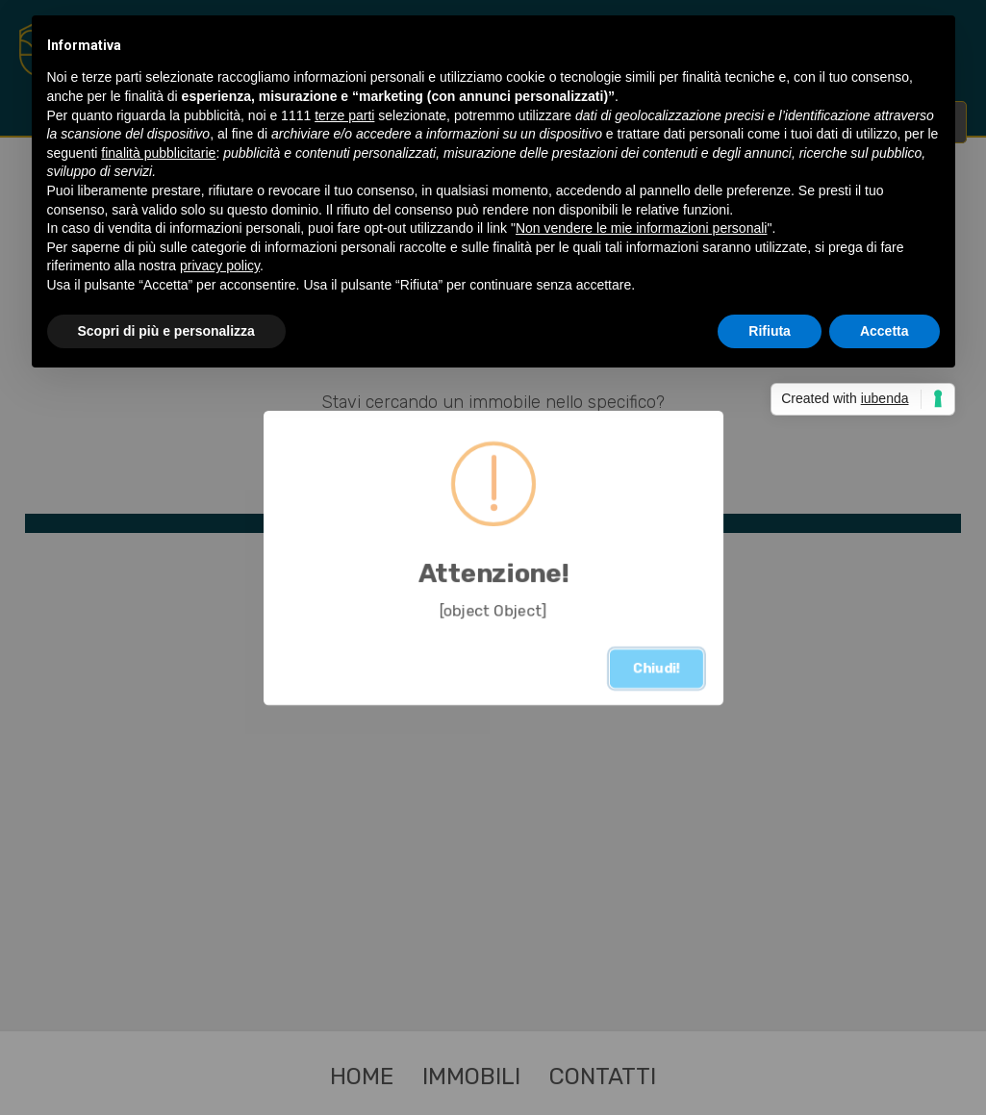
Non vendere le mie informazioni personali (641, 228)
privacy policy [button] (220, 265)
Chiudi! (656, 668)
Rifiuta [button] (769, 331)
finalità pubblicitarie (158, 153)
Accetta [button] (884, 331)
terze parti (344, 115)
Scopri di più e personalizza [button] (166, 331)
